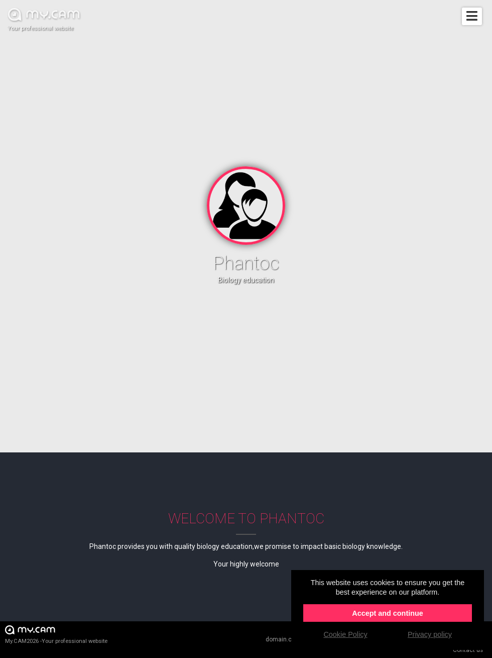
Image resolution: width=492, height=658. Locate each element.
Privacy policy (430, 634)
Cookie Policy (345, 634)
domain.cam (283, 639)
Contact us (468, 649)
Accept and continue (387, 613)
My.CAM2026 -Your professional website (56, 634)
